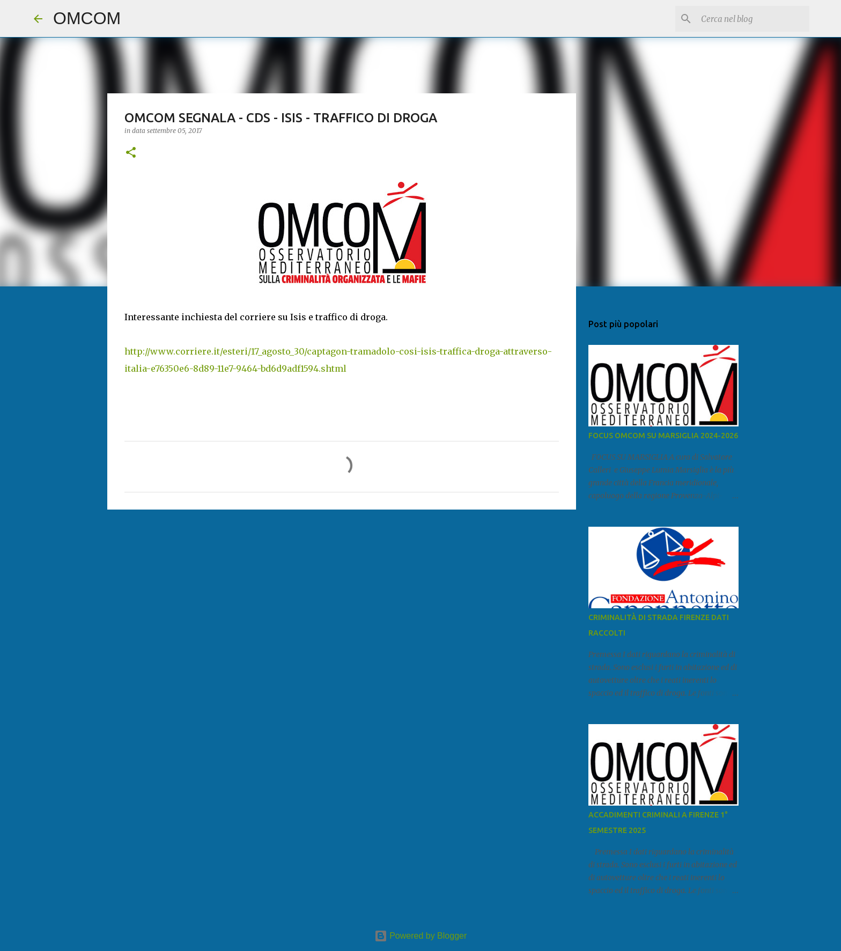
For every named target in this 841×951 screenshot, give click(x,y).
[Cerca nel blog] (753, 19)
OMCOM (87, 18)
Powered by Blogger (420, 935)
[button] (130, 153)
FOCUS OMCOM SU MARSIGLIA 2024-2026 (663, 435)
